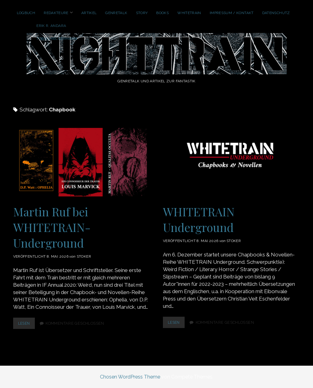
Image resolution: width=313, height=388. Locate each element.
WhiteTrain (189, 13)
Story (142, 13)
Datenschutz (276, 13)
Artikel (89, 13)
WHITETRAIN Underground (231, 162)
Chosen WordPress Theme (130, 377)
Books (162, 13)
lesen (27, 324)
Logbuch (26, 13)
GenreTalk (116, 13)
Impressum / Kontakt (232, 13)
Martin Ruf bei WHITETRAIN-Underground (81, 162)
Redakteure (56, 13)
